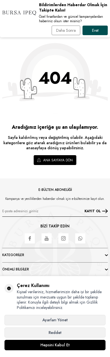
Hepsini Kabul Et (55, 345)
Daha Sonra (66, 30)
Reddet (55, 332)
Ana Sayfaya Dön (55, 160)
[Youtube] (47, 238)
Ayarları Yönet (55, 320)
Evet (95, 30)
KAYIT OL (96, 211)
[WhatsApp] (80, 238)
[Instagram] (63, 238)
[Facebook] (30, 238)
